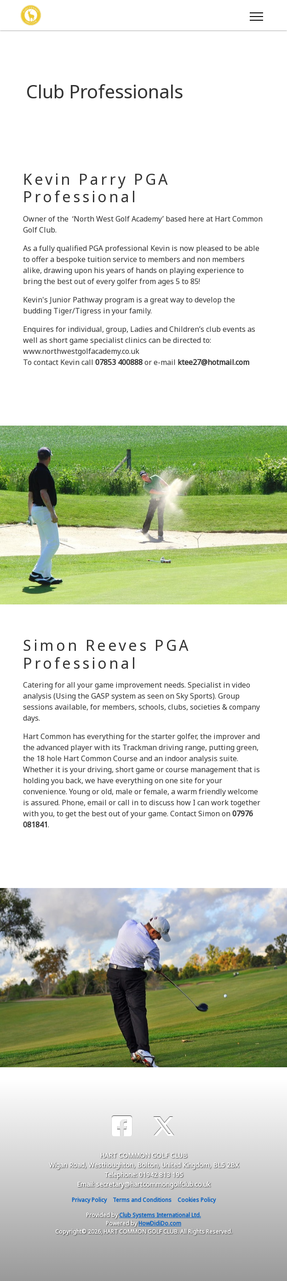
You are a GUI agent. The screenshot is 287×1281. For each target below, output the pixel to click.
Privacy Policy (89, 1200)
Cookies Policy (197, 1200)
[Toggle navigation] (256, 15)
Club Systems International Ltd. (160, 1215)
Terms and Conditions (142, 1200)
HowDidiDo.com (159, 1223)
